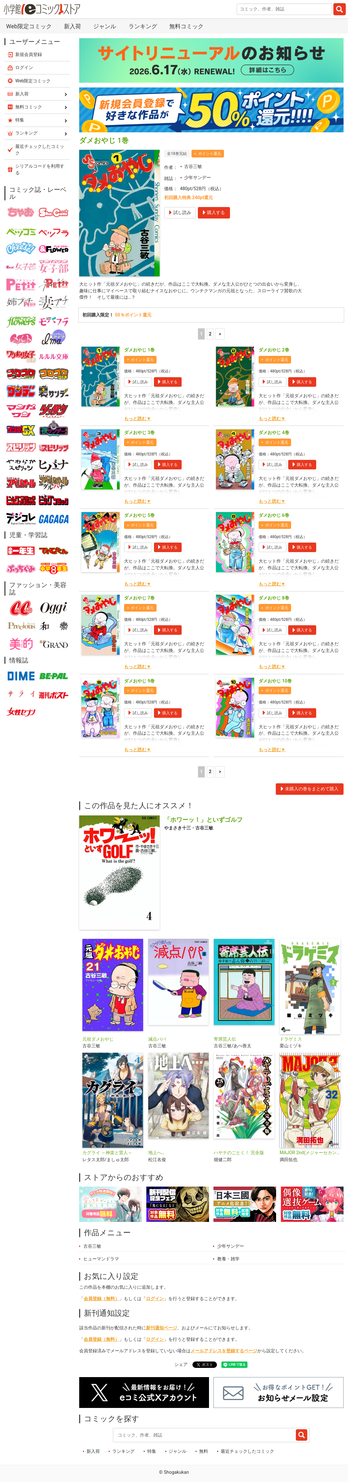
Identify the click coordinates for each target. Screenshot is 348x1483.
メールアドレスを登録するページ (224, 1351)
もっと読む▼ (137, 419)
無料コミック (186, 26)
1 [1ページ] (201, 334)
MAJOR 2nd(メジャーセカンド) (310, 1153)
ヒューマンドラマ (101, 1259)
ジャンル (104, 26)
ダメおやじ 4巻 (274, 433)
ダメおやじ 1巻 (139, 351)
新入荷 (72, 26)
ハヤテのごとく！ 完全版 (239, 1153)
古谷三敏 (193, 166)
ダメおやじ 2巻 (274, 351)
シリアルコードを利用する (39, 169)
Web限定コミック (29, 26)
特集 (151, 1452)
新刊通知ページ (161, 1328)
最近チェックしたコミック (247, 1452)
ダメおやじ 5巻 (139, 516)
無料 (203, 1452)
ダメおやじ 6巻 (274, 516)
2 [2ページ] (210, 334)
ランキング (143, 26)
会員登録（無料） (101, 1299)
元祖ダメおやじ (98, 1040)
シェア (181, 1365)
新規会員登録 (28, 54)
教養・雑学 (228, 1259)
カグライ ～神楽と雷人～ (107, 1153)
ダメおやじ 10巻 (275, 681)
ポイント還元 (209, 153)
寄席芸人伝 (225, 1040)
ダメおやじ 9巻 (139, 681)
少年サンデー (197, 177)
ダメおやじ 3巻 (139, 433)
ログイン (155, 1299)
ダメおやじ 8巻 (274, 599)
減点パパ (157, 1040)
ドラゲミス (291, 1040)
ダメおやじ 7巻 (139, 599)
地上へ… (156, 1153)
